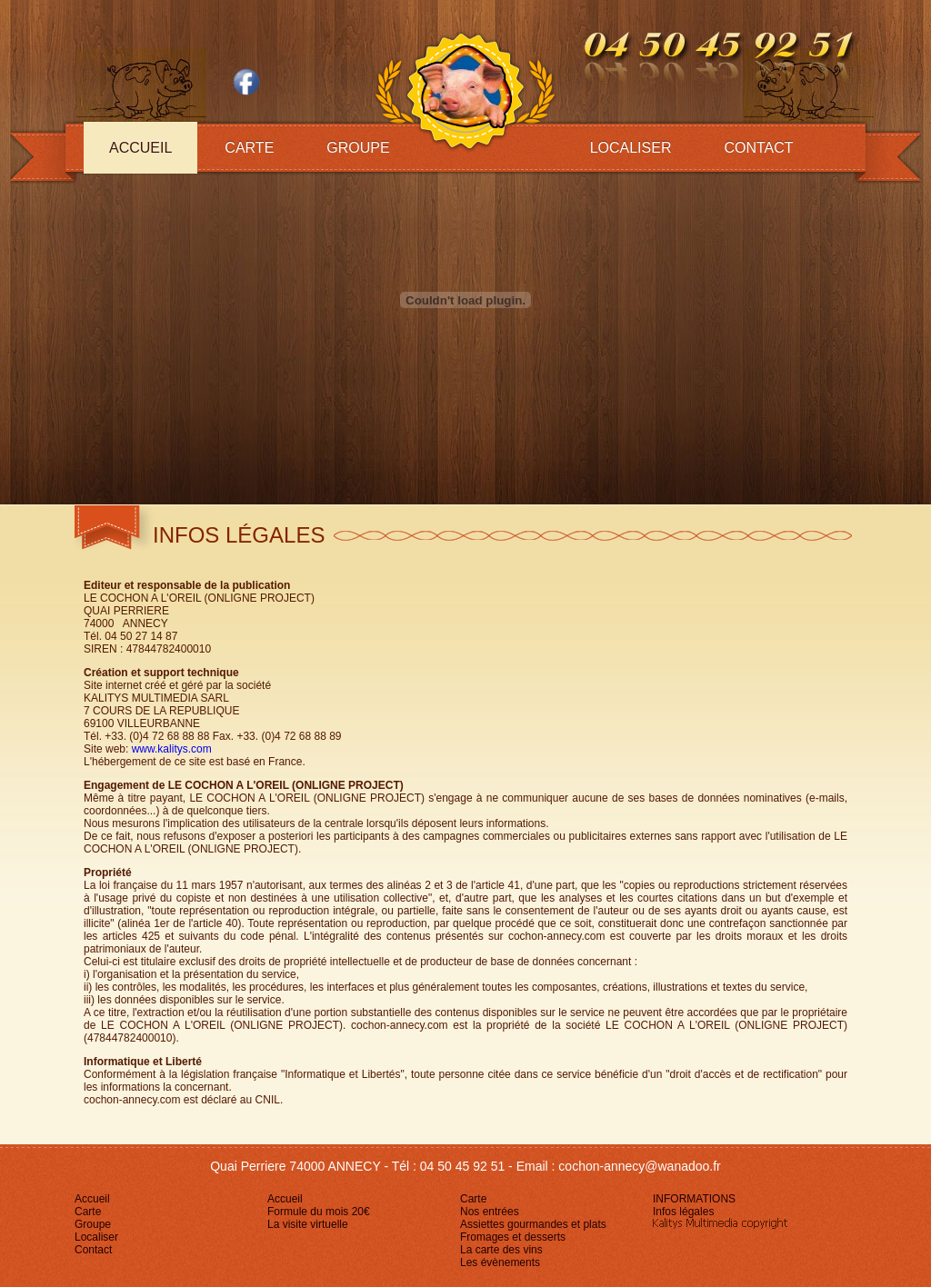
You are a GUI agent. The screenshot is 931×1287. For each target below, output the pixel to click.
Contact (758, 147)
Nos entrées (489, 1211)
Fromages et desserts (513, 1237)
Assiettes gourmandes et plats (533, 1224)
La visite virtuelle (307, 1224)
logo (463, 88)
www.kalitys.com (172, 749)
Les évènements (500, 1262)
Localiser (631, 147)
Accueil (140, 147)
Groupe (357, 147)
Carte (249, 147)
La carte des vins (501, 1249)
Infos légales (683, 1211)
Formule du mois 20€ (318, 1211)
